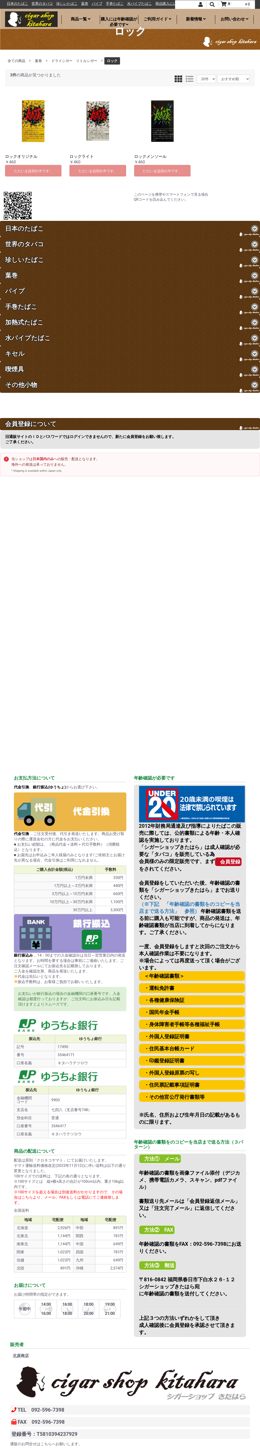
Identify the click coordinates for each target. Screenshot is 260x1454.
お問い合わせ (234, 19)
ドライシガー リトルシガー (74, 61)
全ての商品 (16, 61)
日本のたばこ (40, 4)
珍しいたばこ (90, 4)
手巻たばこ (138, 4)
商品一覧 (80, 19)
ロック (112, 61)
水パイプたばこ (162, 4)
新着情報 (196, 19)
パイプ (120, 4)
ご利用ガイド (157, 19)
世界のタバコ (65, 4)
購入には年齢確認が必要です (119, 20)
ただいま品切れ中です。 (33, 171)
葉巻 (107, 4)
